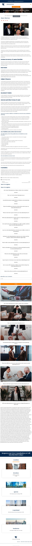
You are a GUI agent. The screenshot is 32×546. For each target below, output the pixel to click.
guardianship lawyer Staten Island (6, 442)
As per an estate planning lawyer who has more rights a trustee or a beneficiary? (16, 230)
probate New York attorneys (12, 420)
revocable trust (17, 424)
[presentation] (6, 281)
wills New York (29, 431)
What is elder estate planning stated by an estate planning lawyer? (16, 242)
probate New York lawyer (22, 420)
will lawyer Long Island (18, 426)
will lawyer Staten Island (14, 427)
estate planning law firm (10, 4)
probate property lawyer (23, 421)
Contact (30, 541)
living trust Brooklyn (3, 408)
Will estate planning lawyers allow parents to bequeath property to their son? (16, 218)
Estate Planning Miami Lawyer (16, 431)
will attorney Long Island (4, 425)
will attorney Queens (25, 425)
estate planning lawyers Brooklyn (19, 433)
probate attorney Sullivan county (23, 415)
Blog (28, 541)
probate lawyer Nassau (13, 418)
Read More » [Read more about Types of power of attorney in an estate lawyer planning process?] (16, 262)
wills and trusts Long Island (7, 429)
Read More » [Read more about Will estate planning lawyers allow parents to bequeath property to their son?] (16, 221)
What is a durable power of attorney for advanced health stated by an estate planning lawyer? (16, 248)
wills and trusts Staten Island (10, 430)
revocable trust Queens (11, 424)
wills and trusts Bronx (22, 427)
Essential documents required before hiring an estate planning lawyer (16, 201)
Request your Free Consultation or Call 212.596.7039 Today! (16, 454)
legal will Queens (20, 407)
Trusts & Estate (10, 4)
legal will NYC (15, 407)
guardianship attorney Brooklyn (8, 437)
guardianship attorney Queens (21, 438)
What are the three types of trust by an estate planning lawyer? (16, 212)
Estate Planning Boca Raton (23, 430)
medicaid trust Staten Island (24, 411)
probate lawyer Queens (21, 418)
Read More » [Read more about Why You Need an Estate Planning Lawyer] (16, 197)
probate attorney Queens (27, 414)
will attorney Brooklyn (28, 424)
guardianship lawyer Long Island (23, 439)
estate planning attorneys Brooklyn (8, 433)
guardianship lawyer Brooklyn (13, 439)
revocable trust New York (25, 423)
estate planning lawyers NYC (11, 432)
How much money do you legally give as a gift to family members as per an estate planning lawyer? (16, 224)
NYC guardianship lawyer (22, 412)
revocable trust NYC (3, 424)
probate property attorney (14, 421)
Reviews (26, 541)
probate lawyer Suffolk (24, 419)
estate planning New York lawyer (15, 436)
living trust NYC (23, 408)
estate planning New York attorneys (21, 435)
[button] (30, 4)
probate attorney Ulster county (5, 417)
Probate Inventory (16, 177)
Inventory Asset (6, 177)
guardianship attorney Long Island (19, 437)
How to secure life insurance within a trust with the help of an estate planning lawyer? (16, 265)
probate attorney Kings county (14, 413)
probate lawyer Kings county (24, 417)
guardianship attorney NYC (11, 438)
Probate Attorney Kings (16, 539)
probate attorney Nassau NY (24, 413)
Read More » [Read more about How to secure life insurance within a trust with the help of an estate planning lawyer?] (16, 268)
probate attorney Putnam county (17, 414)
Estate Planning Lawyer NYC (15, 441)
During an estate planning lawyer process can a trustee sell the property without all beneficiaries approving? (16, 237)
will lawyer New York (25, 426)
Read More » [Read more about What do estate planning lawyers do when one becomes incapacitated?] (16, 257)
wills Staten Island (3, 432)
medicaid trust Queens (15, 411)
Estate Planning (4, 179)
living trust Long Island (10, 408)
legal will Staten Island (27, 407)
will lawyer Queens (7, 427)
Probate (11, 177)
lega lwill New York (10, 407)
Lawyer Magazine (9, 431)
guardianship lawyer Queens (24, 441)
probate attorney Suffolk (14, 415)
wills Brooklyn (17, 430)
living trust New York (17, 408)
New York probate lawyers (13, 412)
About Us (19, 541)
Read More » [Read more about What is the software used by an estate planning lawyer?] (16, 273)
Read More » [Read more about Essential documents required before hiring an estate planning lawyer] (16, 203)
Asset (3, 177)
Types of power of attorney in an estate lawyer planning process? (16, 260)
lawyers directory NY (17, 423)
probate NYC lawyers (6, 421)
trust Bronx (22, 424)
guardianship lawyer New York (5, 441)
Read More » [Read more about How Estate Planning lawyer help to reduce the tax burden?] (16, 192)
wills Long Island (24, 431)
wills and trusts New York (16, 429)
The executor (3, 148)
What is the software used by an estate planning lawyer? (16, 271)
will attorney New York (12, 425)
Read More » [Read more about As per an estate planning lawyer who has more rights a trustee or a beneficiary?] (16, 233)
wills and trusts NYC (24, 429)
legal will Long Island (3, 407)
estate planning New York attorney (9, 435)
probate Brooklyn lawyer (15, 417)
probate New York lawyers (20, 432)
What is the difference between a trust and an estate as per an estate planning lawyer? (16, 207)
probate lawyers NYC (7, 419)
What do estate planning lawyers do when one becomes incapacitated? (16, 254)
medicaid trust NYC (8, 411)
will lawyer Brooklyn (11, 426)
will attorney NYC (19, 425)
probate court (25, 171)
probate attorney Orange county (5, 414)
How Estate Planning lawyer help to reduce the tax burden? (16, 190)
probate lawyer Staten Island (15, 419)
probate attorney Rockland (5, 415)
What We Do (23, 541)
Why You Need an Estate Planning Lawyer (16, 195)
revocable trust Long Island (9, 423)
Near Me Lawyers (20, 442)
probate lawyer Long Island (4, 418)
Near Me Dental (14, 442)
